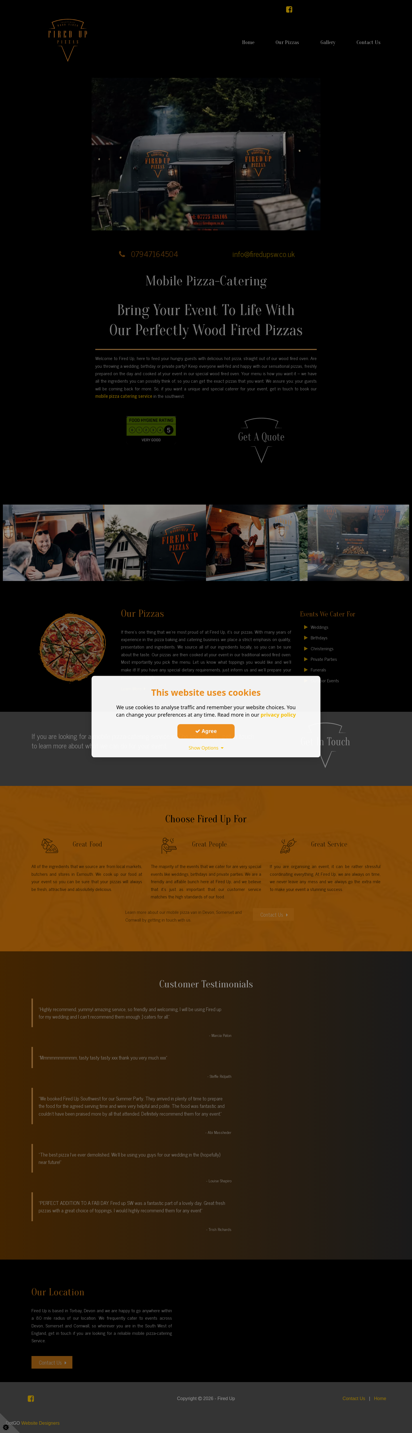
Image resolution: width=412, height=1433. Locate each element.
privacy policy (278, 714)
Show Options (206, 748)
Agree (206, 731)
